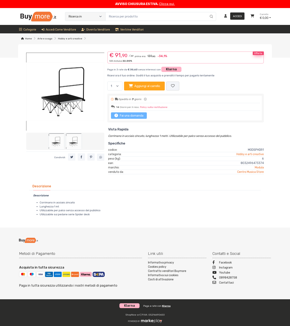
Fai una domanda (128, 115)
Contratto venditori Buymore (167, 271)
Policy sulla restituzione (153, 107)
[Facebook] (241, 263)
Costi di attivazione (161, 279)
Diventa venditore (95, 29)
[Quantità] (114, 86)
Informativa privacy (161, 262)
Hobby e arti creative (70, 38)
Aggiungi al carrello (144, 86)
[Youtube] (241, 273)
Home (28, 38)
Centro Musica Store (250, 172)
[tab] (41, 186)
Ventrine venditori (129, 29)
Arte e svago (44, 38)
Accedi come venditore (58, 29)
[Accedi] (232, 16)
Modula (259, 167)
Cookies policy (157, 267)
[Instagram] (241, 268)
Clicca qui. (167, 4)
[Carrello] (252, 16)
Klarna (171, 69)
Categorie (27, 29)
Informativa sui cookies (163, 275)
